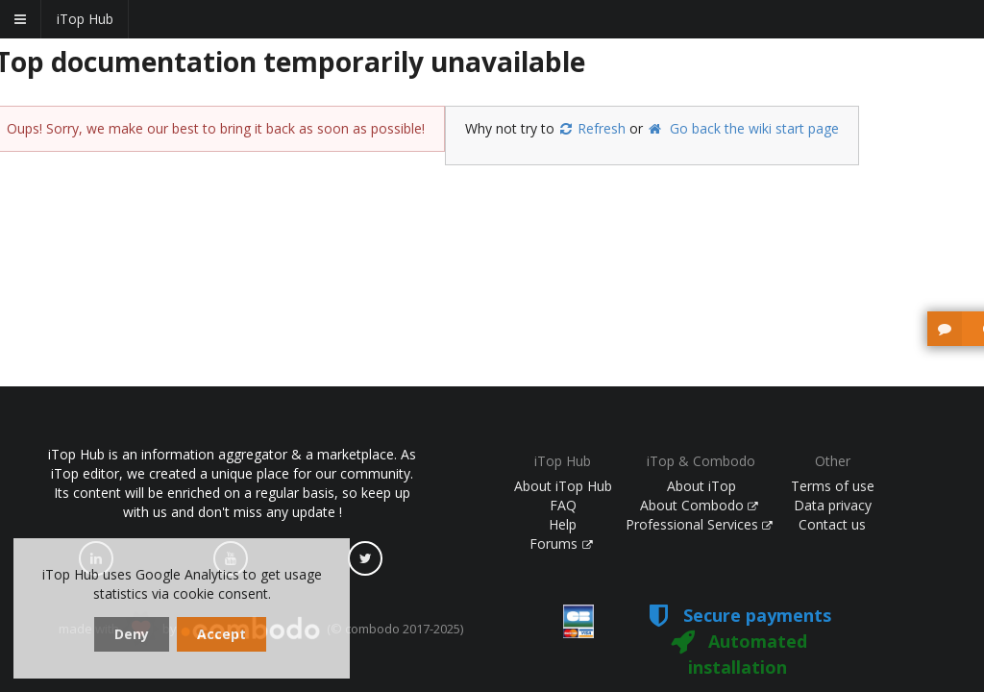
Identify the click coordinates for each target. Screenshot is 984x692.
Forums (561, 543)
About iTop (701, 486)
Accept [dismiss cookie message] (221, 634)
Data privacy (833, 505)
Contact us (832, 524)
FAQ (563, 505)
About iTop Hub (563, 486)
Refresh (592, 128)
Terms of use (832, 486)
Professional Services (700, 524)
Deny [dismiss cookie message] (131, 634)
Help (563, 524)
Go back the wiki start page (743, 128)
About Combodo (699, 505)
